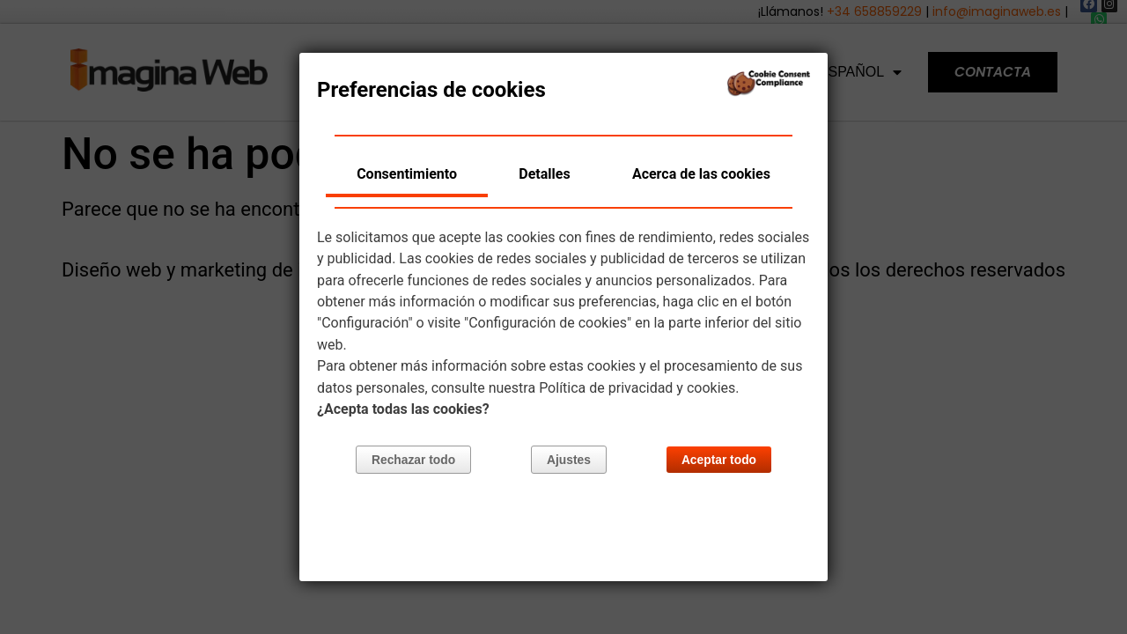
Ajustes (569, 460)
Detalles (544, 174)
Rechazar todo (414, 460)
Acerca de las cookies (701, 174)
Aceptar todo (719, 460)
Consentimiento (407, 174)
